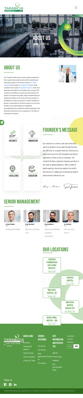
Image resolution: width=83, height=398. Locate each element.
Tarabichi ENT (24, 85)
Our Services (42, 350)
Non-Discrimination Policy (57, 367)
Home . (36, 44)
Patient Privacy (28, 353)
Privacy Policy (57, 356)
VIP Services (42, 363)
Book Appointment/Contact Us (45, 356)
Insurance (26, 342)
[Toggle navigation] (76, 7)
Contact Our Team (29, 360)
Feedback (56, 360)
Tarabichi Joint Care (26, 88)
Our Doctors (42, 346)
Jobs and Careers (29, 357)
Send (76, 346)
